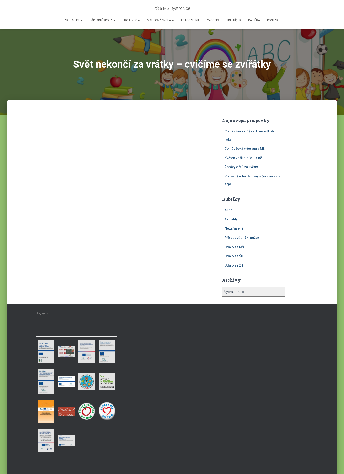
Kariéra (254, 20)
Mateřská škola (160, 20)
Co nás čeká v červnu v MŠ (245, 148)
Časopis (213, 20)
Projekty (131, 20)
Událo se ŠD (234, 256)
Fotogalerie (190, 20)
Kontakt (273, 20)
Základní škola (102, 20)
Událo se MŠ (234, 247)
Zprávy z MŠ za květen (242, 167)
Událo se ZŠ (234, 265)
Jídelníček (233, 20)
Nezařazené (234, 228)
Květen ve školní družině (243, 158)
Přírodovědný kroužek (242, 238)
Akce (228, 210)
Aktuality (73, 20)
